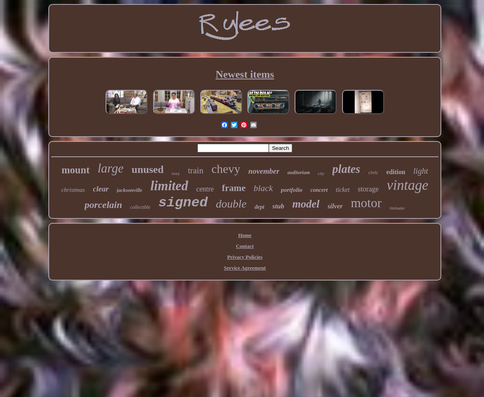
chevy (226, 168)
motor (366, 202)
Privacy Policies (245, 257)
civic (373, 172)
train (195, 170)
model (306, 204)
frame (234, 188)
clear (101, 189)
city (321, 173)
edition (395, 171)
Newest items (245, 74)
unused (148, 169)
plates (346, 168)
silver (335, 206)
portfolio (291, 190)
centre (205, 189)
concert (319, 190)
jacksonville (130, 190)
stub (278, 206)
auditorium (298, 172)
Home (244, 235)
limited (169, 186)
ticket (343, 189)
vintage (407, 185)
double (231, 203)
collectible (140, 207)
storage (368, 189)
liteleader (397, 208)
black (263, 188)
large (110, 168)
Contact (244, 246)
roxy (176, 173)
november (263, 171)
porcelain (103, 205)
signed (183, 202)
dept (259, 207)
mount (75, 169)
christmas (73, 190)
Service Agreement (245, 268)
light (420, 170)
